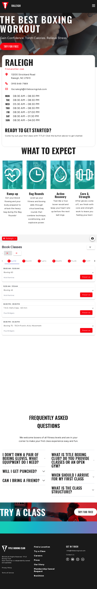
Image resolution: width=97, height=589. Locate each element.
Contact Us (70, 555)
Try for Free (11, 46)
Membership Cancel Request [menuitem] (44, 570)
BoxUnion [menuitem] (39, 575)
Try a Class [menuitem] (39, 551)
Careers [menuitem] (38, 555)
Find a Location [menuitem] (42, 547)
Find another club (14, 69)
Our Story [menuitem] (39, 564)
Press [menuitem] (37, 560)
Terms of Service (8, 573)
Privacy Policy (7, 568)
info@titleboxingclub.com (76, 551)
